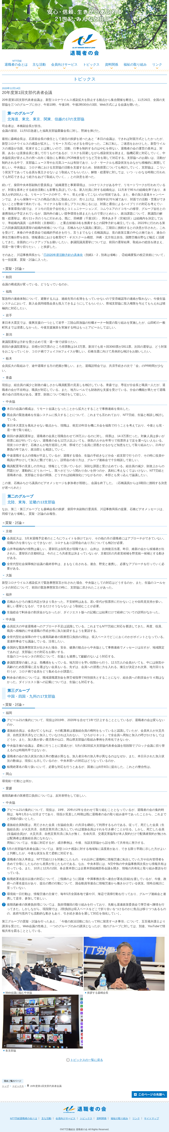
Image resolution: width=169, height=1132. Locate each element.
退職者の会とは (17, 63)
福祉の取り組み (135, 64)
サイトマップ (151, 1118)
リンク (157, 64)
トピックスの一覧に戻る (86, 1060)
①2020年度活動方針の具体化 (63, 255)
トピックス (91, 64)
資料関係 (111, 64)
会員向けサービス (64, 64)
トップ (5, 1086)
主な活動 (39, 64)
